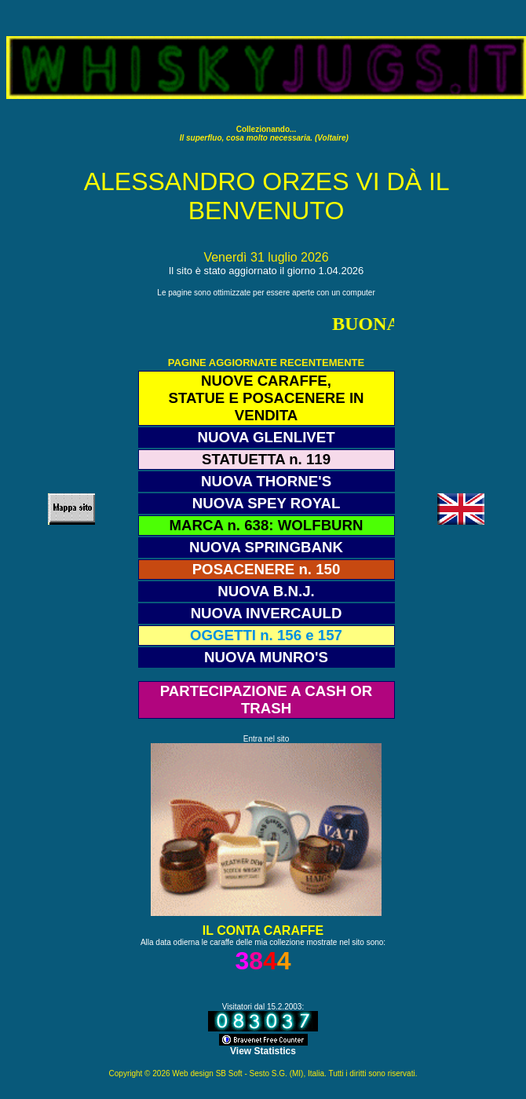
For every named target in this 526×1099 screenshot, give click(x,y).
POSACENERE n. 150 (266, 569)
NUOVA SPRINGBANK (266, 547)
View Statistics (263, 1051)
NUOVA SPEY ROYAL (266, 503)
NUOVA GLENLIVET (265, 437)
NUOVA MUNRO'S (266, 657)
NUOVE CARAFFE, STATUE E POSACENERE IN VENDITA (265, 397)
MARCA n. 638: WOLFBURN (266, 525)
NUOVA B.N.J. (265, 591)
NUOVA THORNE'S (266, 481)
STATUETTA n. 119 (266, 459)
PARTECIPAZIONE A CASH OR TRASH (266, 699)
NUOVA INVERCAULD (266, 613)
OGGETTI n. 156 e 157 (266, 635)
